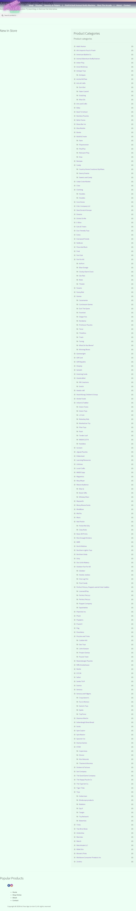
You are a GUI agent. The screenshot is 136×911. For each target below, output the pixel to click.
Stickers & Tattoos (83, 767)
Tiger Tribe (80, 788)
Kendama (82, 321)
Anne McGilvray (82, 67)
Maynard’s (80, 501)
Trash (81, 337)
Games (78, 296)
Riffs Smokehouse (82, 665)
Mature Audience (82, 485)
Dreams (79, 214)
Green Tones (83, 407)
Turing (81, 341)
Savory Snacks (84, 173)
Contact (127, 5)
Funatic (79, 288)
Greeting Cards (81, 374)
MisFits (79, 513)
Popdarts (79, 620)
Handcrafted (80, 378)
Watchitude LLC (82, 845)
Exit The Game (84, 308)
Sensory (79, 689)
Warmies (79, 837)
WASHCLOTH (84, 440)
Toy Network (84, 816)
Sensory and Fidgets (83, 694)
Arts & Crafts (81, 83)
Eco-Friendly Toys (82, 231)
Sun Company (81, 771)
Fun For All (80, 259)
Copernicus (83, 751)
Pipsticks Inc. (81, 612)
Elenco (81, 755)
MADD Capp (80, 472)
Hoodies (82, 194)
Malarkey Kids (84, 419)
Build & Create (81, 136)
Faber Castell (84, 91)
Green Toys (83, 411)
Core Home (80, 202)
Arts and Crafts (81, 104)
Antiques (82, 75)
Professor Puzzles (85, 325)
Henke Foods (81, 399)
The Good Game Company (85, 776)
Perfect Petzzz (84, 595)
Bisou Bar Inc (81, 124)
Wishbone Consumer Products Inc (88, 857)
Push (81, 431)
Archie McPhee (81, 79)
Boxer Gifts (83, 493)
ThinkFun (82, 333)
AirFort (81, 263)
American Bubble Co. (83, 54)
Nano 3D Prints (82, 534)
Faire (81, 140)
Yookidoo (82, 444)
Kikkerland (80, 456)
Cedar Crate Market (83, 181)
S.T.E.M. (78, 673)
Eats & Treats (81, 227)
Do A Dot (82, 87)
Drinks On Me (81, 218)
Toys (78, 792)
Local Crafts (80, 468)
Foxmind (82, 313)
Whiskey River (84, 497)
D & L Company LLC (83, 206)
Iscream (79, 448)
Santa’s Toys (83, 706)
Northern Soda (81, 554)
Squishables (83, 607)
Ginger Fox (83, 317)
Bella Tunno (80, 120)
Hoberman (83, 796)
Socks (78, 726)
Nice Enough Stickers (84, 538)
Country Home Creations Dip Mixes (91, 169)
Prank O (79, 624)
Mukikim (82, 804)
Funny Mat (80, 292)
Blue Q (81, 489)
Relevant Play (84, 153)
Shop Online (17, 895)
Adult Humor (81, 46)
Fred (78, 251)
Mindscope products (86, 800)
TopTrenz (82, 714)
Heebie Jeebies (84, 575)
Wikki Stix (80, 849)
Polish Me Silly (84, 526)
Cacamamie (83, 300)
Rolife (78, 669)
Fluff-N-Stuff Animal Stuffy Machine (80, 5)
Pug (77, 628)
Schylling (82, 95)
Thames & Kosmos (86, 763)
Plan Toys (82, 427)
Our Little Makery (82, 562)
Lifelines (79, 464)
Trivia (78, 825)
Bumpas (79, 161)
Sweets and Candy (85, 177)
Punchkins (80, 632)
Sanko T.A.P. (80, 681)
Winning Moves (84, 349)
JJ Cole (81, 415)
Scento (79, 685)
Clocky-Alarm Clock (86, 272)
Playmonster (84, 145)
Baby (78, 108)
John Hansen (84, 649)
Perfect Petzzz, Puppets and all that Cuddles (92, 587)
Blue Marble (80, 128)
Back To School (82, 112)
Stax (80, 157)
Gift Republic (81, 362)
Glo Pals (82, 276)
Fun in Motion (84, 702)
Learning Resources (83, 460)
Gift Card (79, 358)
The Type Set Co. (82, 784)
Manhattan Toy (84, 423)
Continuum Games (86, 304)
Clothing (79, 190)
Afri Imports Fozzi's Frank (85, 50)
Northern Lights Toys (84, 550)
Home (15, 892)
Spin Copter (80, 730)
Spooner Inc (80, 739)
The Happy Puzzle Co (84, 780)
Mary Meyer (80, 481)
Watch (78, 841)
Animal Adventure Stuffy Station (88, 59)
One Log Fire (83, 579)
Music (78, 517)
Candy (78, 165)
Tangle (81, 812)
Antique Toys (81, 71)
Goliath (79, 370)
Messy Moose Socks (83, 505)
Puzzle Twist (84, 657)
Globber (82, 571)
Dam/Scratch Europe (84, 210)
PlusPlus (82, 149)
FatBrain (79, 243)
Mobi (81, 280)
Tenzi (81, 329)
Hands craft (80, 390)
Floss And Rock (81, 247)
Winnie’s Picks (81, 853)
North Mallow (81, 546)
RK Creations (84, 382)
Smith (81, 386)
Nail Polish (80, 521)
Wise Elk (82, 100)
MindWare (80, 509)
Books (78, 132)
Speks (81, 710)
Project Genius (84, 653)
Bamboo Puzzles (82, 116)
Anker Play (80, 63)
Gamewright (81, 354)
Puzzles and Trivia (83, 636)
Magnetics (80, 476)
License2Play (84, 591)
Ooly (78, 558)
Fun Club (79, 255)
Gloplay (79, 366)
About (119, 5)
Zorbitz (79, 862)
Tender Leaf (83, 435)
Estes (78, 235)
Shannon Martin (82, 718)
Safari (78, 677)
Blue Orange (83, 267)
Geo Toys (82, 644)
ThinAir (82, 284)
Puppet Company (85, 603)
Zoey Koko (83, 530)
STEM (78, 747)
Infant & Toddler (82, 403)
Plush (78, 616)
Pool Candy (83, 583)
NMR (78, 542)
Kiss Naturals (84, 759)
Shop (31, 5)
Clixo (78, 185)
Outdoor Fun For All (83, 567)
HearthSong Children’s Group (87, 394)
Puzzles (38, 5)
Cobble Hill (83, 640)
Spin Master (80, 735)
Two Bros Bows (82, 829)
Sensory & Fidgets (52, 5)
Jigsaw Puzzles (82, 452)
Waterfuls (82, 821)
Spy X (81, 808)
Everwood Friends (82, 239)
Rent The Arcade (104, 5)
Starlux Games (81, 743)
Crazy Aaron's (84, 698)
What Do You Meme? (86, 345)
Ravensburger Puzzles (84, 661)
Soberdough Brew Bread (85, 722)
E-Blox (78, 222)
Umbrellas (80, 833)
